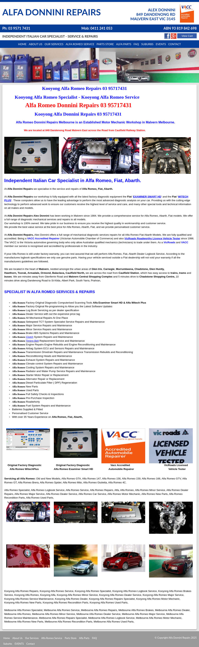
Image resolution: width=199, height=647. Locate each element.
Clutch (29, 336)
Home (22, 44)
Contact (174, 44)
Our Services (54, 44)
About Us (17, 638)
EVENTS (19, 643)
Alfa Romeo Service (80, 44)
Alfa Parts (123, 44)
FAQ (94, 638)
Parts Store (71, 638)
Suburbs (147, 44)
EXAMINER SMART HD (147, 196)
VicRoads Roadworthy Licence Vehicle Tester (152, 238)
